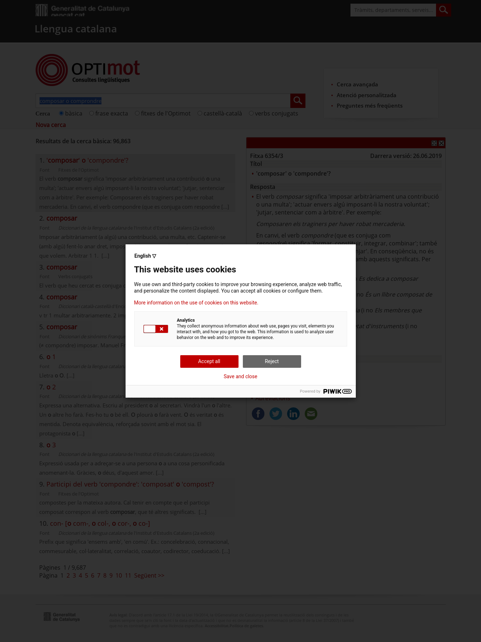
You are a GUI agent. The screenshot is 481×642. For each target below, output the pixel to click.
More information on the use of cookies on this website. (196, 303)
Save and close (241, 376)
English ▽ (145, 256)
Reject (272, 361)
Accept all (209, 361)
